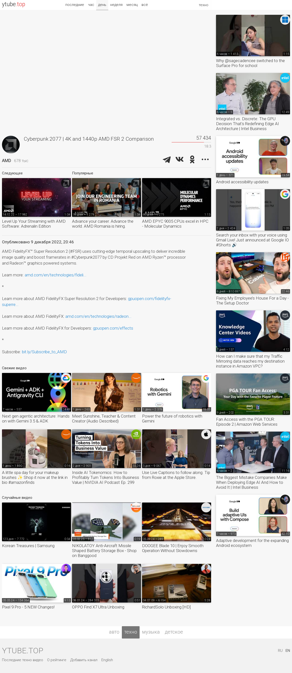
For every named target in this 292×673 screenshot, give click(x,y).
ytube (13, 4)
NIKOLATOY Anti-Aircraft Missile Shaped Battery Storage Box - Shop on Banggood (104, 550)
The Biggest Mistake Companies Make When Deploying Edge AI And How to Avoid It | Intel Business (251, 482)
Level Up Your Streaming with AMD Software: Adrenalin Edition (34, 224)
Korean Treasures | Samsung (28, 545)
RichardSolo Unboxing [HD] (166, 607)
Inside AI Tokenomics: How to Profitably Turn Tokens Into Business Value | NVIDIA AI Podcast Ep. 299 (105, 477)
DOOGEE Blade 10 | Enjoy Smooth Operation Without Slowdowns (172, 548)
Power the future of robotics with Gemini (172, 418)
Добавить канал (83, 660)
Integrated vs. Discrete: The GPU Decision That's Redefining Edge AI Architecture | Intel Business (247, 123)
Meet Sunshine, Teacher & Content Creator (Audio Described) (104, 418)
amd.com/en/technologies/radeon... (98, 316)
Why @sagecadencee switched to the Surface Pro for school (250, 63)
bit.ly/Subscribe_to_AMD (44, 351)
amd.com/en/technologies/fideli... (55, 274)
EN (288, 650)
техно (130, 632)
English (107, 660)
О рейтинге (56, 660)
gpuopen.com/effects (113, 328)
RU (280, 650)
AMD (6, 160)
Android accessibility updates (242, 181)
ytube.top (22, 650)
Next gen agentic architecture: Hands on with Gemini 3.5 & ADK (36, 418)
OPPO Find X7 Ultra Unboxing (98, 607)
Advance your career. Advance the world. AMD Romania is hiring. (102, 224)
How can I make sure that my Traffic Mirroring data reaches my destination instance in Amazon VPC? (250, 361)
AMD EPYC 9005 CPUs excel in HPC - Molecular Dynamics (175, 224)
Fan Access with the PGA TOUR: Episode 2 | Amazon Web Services (246, 422)
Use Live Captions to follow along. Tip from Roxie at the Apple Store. (176, 475)
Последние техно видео (22, 660)
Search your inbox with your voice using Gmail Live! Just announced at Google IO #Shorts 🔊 (252, 240)
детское (174, 632)
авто (114, 632)
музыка (151, 632)
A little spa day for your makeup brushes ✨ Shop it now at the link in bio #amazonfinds (35, 477)
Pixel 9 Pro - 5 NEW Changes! (28, 607)
